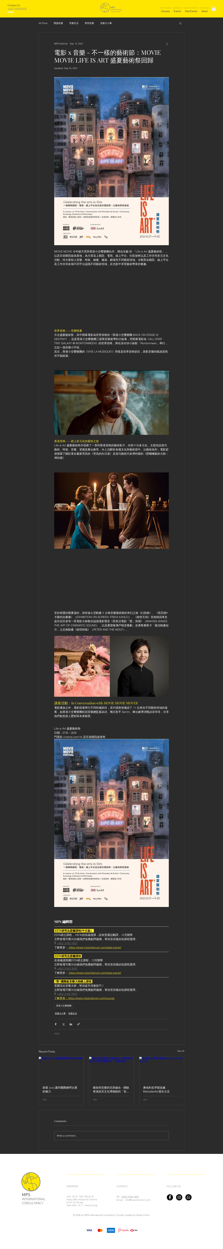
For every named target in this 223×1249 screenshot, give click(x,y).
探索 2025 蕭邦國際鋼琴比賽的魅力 (60, 1089)
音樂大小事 (106, 23)
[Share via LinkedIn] (70, 1024)
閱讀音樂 (58, 23)
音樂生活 (74, 23)
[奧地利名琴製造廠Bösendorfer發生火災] (161, 1069)
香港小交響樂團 (63, 1005)
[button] (165, 10)
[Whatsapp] (188, 1197)
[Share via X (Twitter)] (63, 1024)
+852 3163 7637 (130, 1196)
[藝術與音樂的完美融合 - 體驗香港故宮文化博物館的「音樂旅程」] (111, 1069)
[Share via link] (78, 1024)
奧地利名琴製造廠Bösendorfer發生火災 (156, 1089)
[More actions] (167, 44)
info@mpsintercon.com (138, 1199)
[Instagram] (179, 1197)
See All (180, 1051)
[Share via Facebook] (55, 1024)
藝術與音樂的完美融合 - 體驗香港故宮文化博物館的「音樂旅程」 (111, 1089)
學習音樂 (89, 23)
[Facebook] (170, 1197)
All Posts (43, 23)
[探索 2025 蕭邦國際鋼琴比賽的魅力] (61, 1069)
